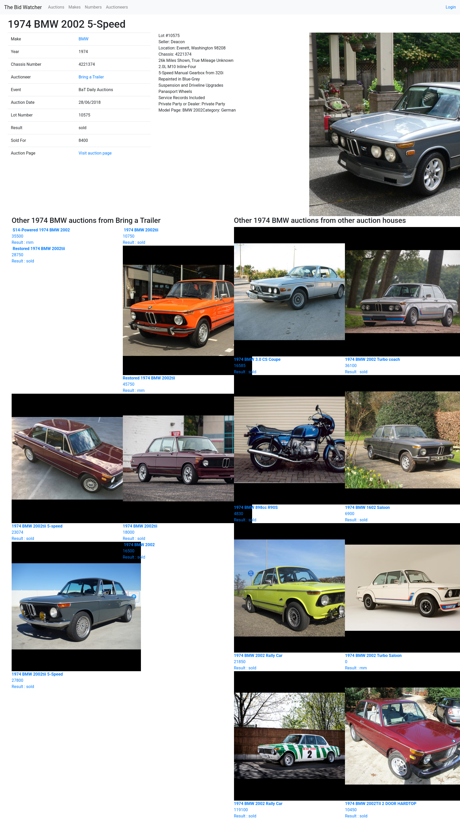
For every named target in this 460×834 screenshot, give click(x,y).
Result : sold (174, 236)
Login (451, 7)
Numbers (93, 7)
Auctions (56, 7)
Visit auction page (95, 153)
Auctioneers (117, 7)
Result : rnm (63, 236)
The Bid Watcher (23, 7)
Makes (75, 7)
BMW (83, 38)
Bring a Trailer (91, 77)
